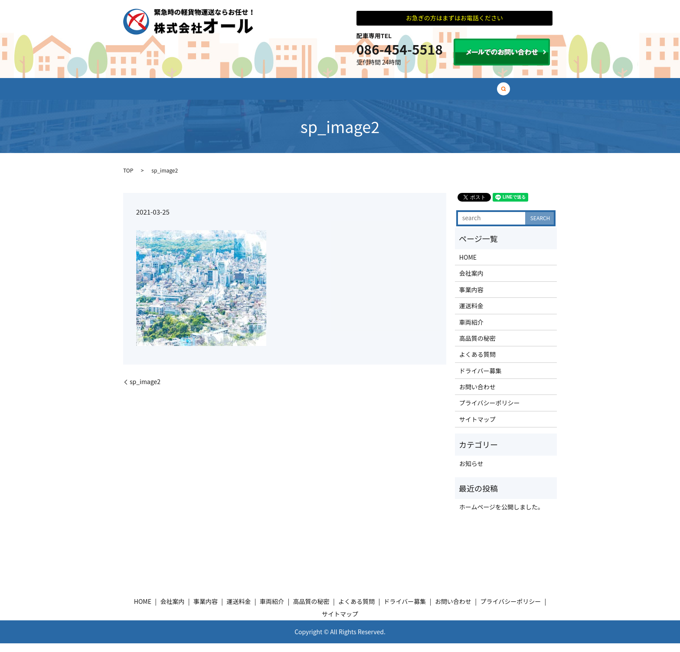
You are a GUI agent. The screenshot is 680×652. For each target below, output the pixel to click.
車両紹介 (330, 92)
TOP (128, 179)
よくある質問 (433, 92)
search (527, 93)
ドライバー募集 (491, 92)
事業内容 (245, 92)
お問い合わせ (477, 395)
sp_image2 (145, 390)
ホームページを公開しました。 (501, 516)
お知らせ (471, 472)
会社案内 (202, 92)
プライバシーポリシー (489, 412)
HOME (163, 92)
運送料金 (287, 92)
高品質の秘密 (378, 92)
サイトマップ (477, 428)
